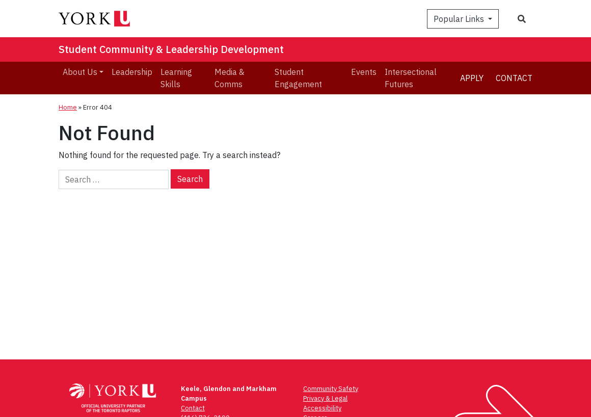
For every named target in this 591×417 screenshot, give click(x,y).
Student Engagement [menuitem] (298, 78)
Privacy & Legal (325, 398)
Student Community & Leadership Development (171, 49)
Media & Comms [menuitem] (229, 78)
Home (68, 107)
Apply (471, 78)
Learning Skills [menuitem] (176, 78)
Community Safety (330, 388)
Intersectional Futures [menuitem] (411, 78)
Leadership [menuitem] (132, 72)
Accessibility (322, 408)
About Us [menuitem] (80, 72)
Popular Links (460, 19)
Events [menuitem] (364, 72)
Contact (514, 78)
